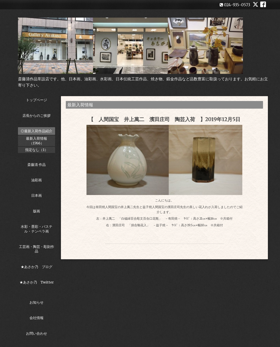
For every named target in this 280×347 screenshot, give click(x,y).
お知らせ (36, 302)
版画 (36, 211)
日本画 (36, 195)
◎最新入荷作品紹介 (36, 131)
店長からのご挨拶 (36, 115)
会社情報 (36, 318)
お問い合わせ (36, 333)
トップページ (36, 100)
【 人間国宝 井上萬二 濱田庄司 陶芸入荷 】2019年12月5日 (164, 119)
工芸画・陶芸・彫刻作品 (36, 248)
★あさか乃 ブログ (38, 267)
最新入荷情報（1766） (36, 140)
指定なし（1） (36, 150)
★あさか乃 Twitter (37, 284)
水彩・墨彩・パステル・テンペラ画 (36, 228)
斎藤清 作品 (36, 164)
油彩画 (36, 180)
